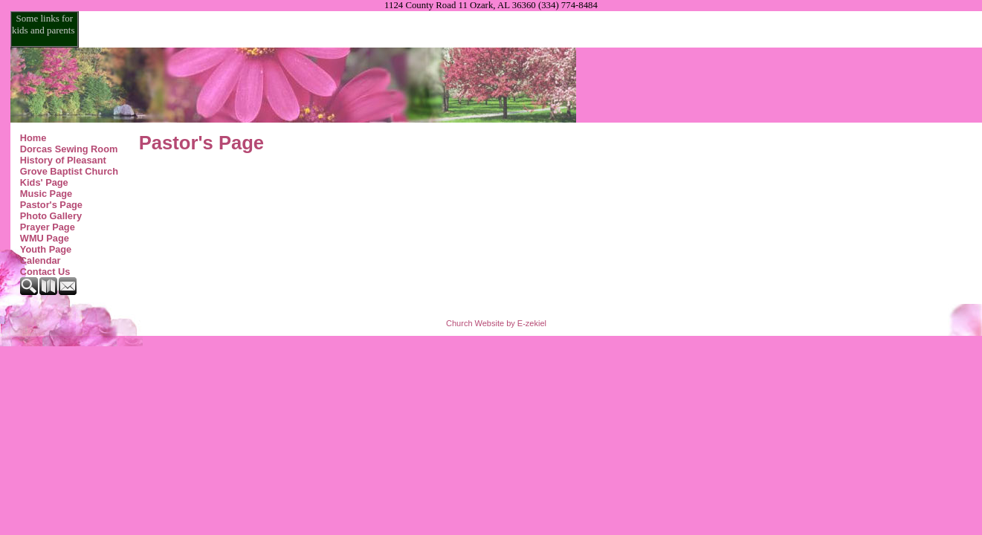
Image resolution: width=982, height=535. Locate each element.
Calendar (40, 260)
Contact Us (45, 271)
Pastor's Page (51, 204)
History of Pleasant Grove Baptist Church (69, 166)
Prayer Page (47, 227)
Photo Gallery (51, 215)
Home (33, 137)
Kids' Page (44, 182)
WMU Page (44, 238)
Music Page (46, 193)
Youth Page (45, 249)
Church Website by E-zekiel (496, 323)
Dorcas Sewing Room (69, 149)
